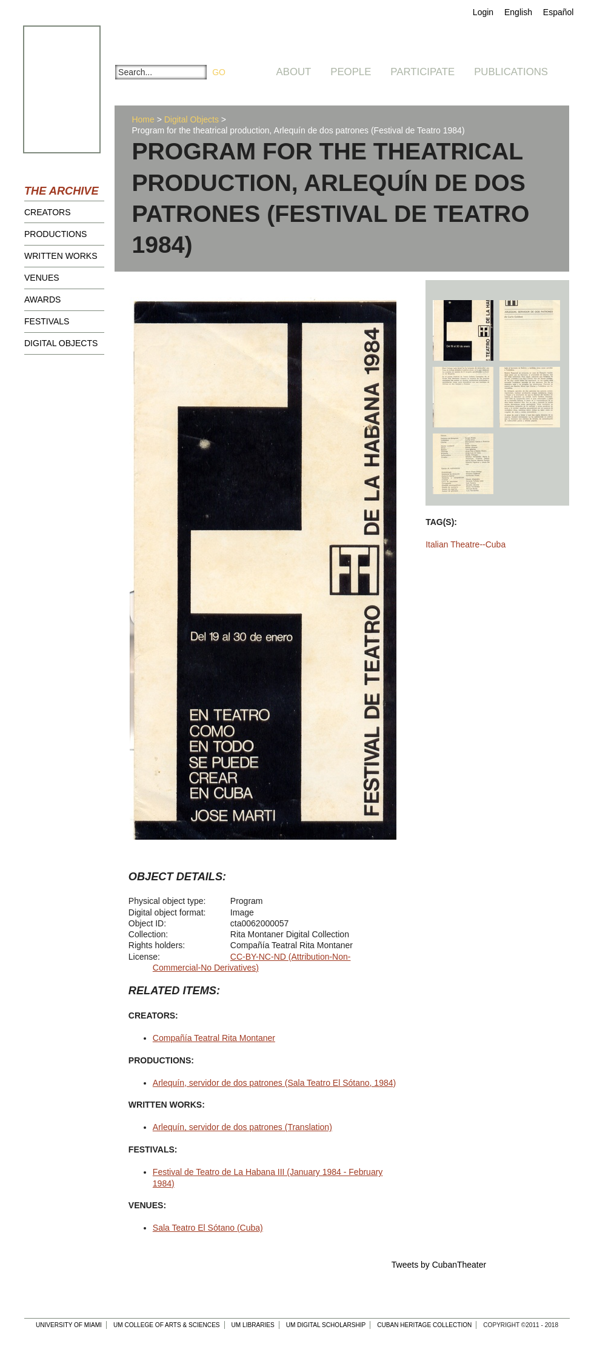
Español (558, 12)
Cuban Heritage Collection (424, 1325)
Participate (422, 72)
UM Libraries (253, 1325)
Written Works (61, 256)
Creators (47, 212)
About (294, 72)
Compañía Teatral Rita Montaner (214, 1038)
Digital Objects (61, 343)
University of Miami (69, 1325)
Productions (55, 234)
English (518, 12)
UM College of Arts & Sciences (166, 1325)
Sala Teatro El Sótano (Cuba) (208, 1228)
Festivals (46, 321)
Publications (511, 72)
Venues (41, 278)
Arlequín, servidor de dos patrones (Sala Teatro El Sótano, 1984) (274, 1083)
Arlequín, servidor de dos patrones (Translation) (242, 1127)
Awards (42, 299)
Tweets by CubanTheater (439, 1265)
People (350, 72)
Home (143, 119)
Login (483, 12)
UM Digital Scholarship (326, 1325)
